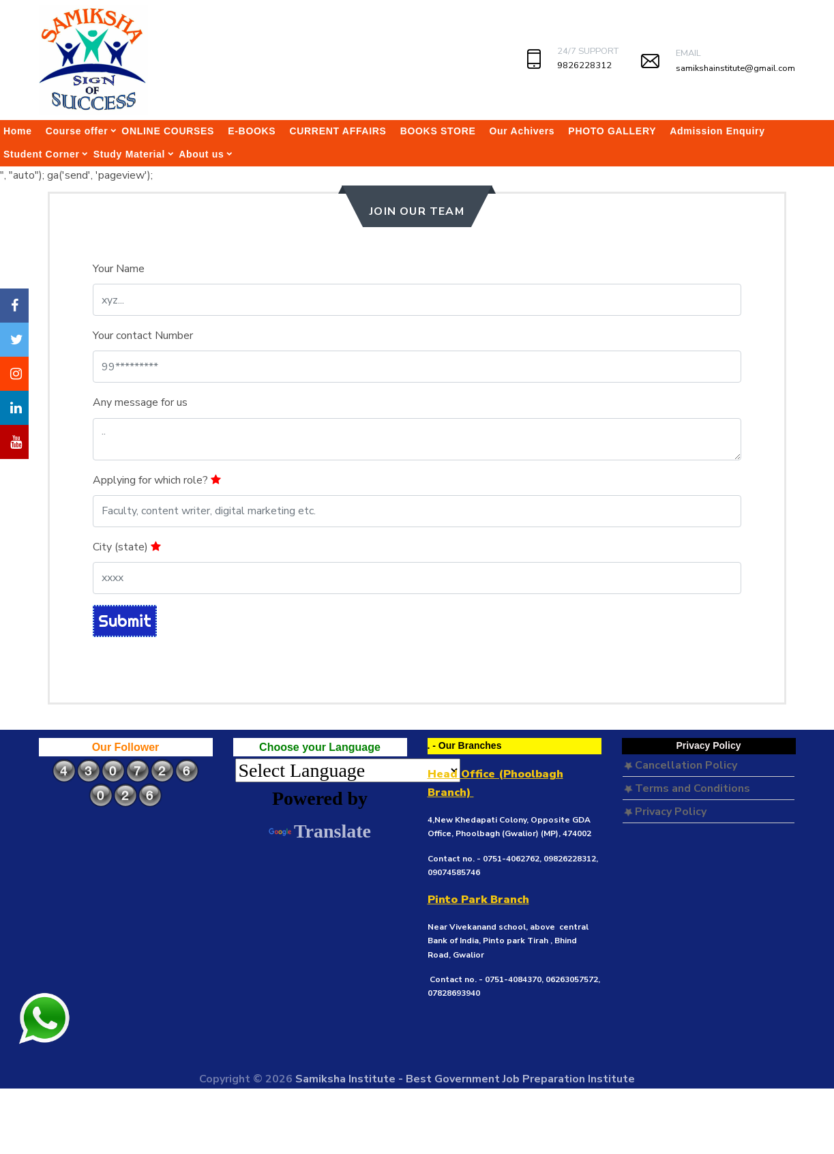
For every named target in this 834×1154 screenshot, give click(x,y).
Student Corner (41, 154)
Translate (320, 831)
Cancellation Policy (680, 765)
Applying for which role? (157, 480)
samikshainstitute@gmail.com (735, 68)
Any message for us (140, 402)
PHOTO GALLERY (612, 130)
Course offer (77, 130)
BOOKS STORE (438, 130)
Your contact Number (143, 335)
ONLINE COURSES (167, 130)
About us (201, 154)
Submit (124, 620)
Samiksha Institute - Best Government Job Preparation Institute (465, 1078)
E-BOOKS (251, 130)
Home (17, 130)
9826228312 (584, 65)
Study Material (129, 154)
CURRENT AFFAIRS (337, 130)
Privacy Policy (665, 811)
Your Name (119, 268)
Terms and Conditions (687, 788)
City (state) (127, 546)
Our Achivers (522, 130)
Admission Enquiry (717, 130)
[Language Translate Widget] (347, 770)
